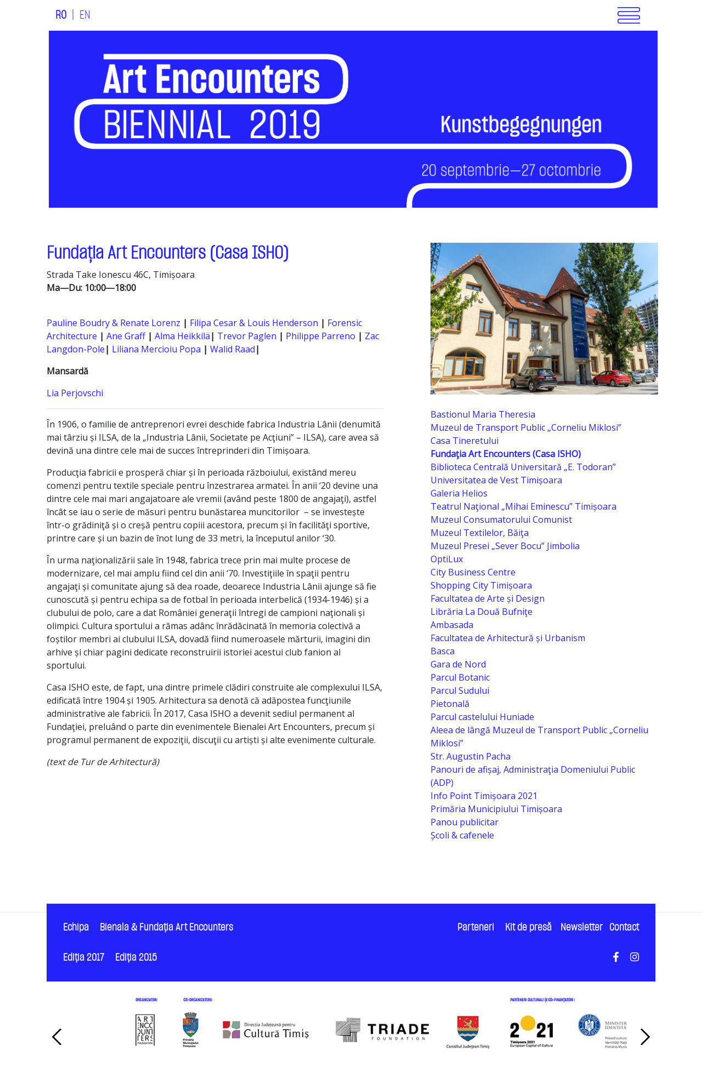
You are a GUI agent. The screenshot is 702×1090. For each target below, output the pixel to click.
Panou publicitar (465, 822)
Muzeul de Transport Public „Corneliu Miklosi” (526, 427)
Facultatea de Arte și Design (488, 598)
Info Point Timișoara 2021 (484, 796)
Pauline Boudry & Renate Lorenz (113, 323)
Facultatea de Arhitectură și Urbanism (508, 638)
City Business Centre (473, 572)
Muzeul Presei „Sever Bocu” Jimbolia (505, 546)
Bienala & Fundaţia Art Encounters (166, 927)
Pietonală (450, 704)
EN (85, 15)
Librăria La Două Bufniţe (482, 612)
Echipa (76, 927)
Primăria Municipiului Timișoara (496, 809)
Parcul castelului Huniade (482, 717)
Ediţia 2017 (83, 957)
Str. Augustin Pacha (471, 756)
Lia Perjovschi (76, 393)
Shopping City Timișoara (481, 585)
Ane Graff (125, 336)
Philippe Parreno (320, 336)
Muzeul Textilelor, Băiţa (480, 533)
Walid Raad (232, 349)
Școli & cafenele (462, 835)
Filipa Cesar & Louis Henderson (255, 323)
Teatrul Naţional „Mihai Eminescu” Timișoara (523, 506)
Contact (624, 927)
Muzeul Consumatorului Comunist (501, 519)
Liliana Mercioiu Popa (157, 349)
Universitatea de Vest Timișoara (496, 480)
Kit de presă (528, 927)
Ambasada (452, 625)
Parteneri (475, 927)
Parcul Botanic (460, 677)
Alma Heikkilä (182, 336)
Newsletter (582, 927)
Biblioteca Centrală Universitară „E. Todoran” (523, 467)
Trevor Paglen (248, 336)
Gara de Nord (458, 664)
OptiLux (447, 559)
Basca (443, 651)
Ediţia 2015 (136, 957)
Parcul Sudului (460, 690)
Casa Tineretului (465, 441)
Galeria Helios (459, 493)
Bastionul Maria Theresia (483, 414)
